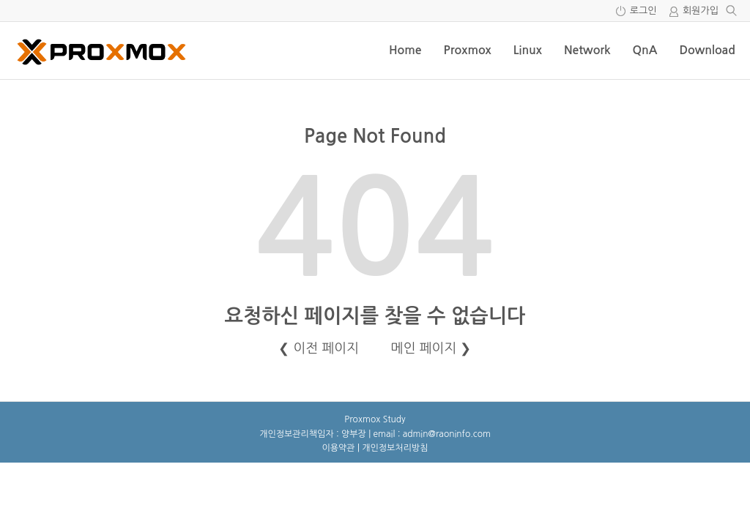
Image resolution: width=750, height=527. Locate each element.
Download (707, 50)
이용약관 (338, 448)
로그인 (643, 10)
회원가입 (701, 10)
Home (405, 50)
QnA (645, 50)
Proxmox (467, 50)
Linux (527, 50)
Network (587, 50)
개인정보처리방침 (395, 448)
